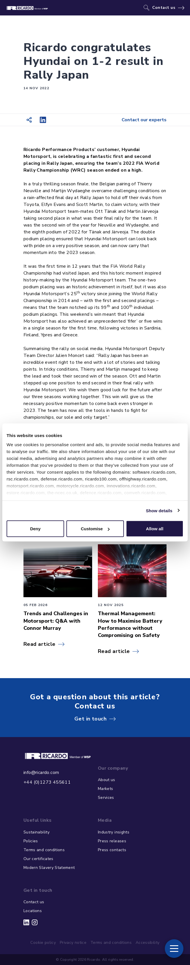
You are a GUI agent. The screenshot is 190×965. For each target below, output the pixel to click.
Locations (32, 911)
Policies (30, 841)
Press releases (112, 841)
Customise (95, 528)
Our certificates (38, 858)
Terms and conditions (44, 850)
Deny (35, 528)
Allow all (154, 528)
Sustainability (36, 832)
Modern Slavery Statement (49, 867)
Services (106, 797)
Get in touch (90, 718)
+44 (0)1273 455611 (47, 782)
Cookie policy (43, 942)
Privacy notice (73, 942)
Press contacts (112, 850)
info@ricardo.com (41, 772)
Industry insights (113, 832)
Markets (105, 788)
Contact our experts (144, 120)
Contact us (163, 7)
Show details (159, 510)
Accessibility (148, 942)
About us (106, 780)
